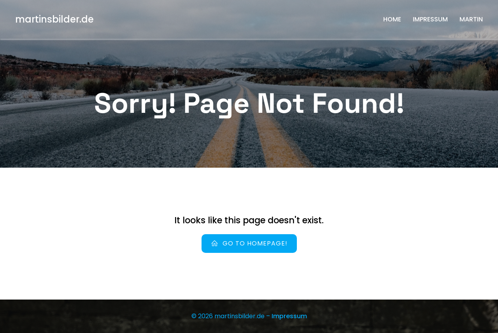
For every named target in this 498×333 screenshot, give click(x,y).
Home (392, 19)
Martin (471, 19)
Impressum (430, 19)
